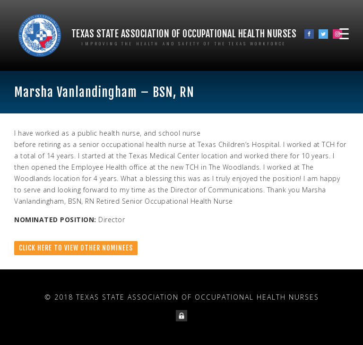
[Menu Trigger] (344, 33)
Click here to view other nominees (76, 248)
